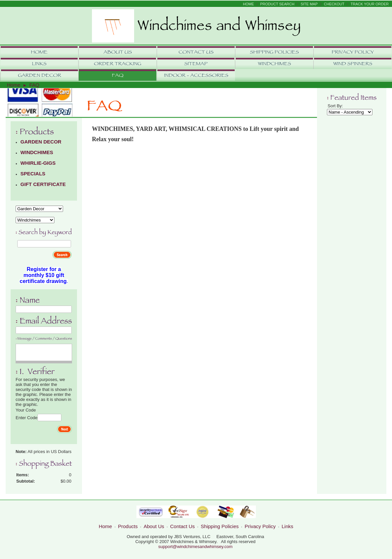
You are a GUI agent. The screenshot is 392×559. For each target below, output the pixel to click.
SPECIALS (33, 173)
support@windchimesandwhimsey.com (195, 546)
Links (287, 526)
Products (128, 526)
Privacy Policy (260, 526)
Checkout (334, 4)
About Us (154, 526)
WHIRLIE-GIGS (38, 163)
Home (248, 4)
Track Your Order (370, 4)
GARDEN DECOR (41, 141)
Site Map (309, 4)
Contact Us (182, 526)
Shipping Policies (220, 526)
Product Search (277, 4)
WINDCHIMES (37, 152)
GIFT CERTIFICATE (43, 184)
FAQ (34, 85)
